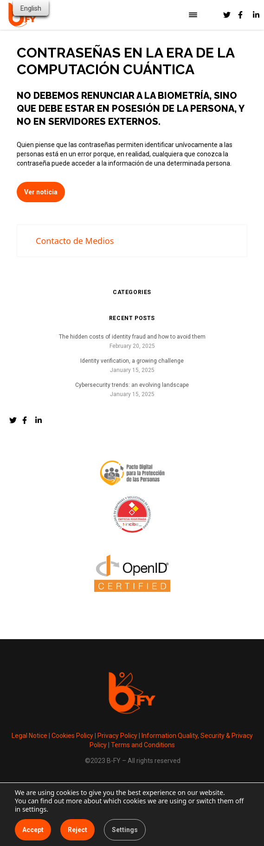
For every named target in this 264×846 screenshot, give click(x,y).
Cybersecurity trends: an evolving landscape (132, 385)
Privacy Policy (117, 735)
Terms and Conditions (143, 745)
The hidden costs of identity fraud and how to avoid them (132, 336)
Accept (33, 829)
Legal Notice (29, 735)
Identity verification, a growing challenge (132, 361)
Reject (77, 829)
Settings (125, 829)
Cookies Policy (72, 735)
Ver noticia (41, 192)
